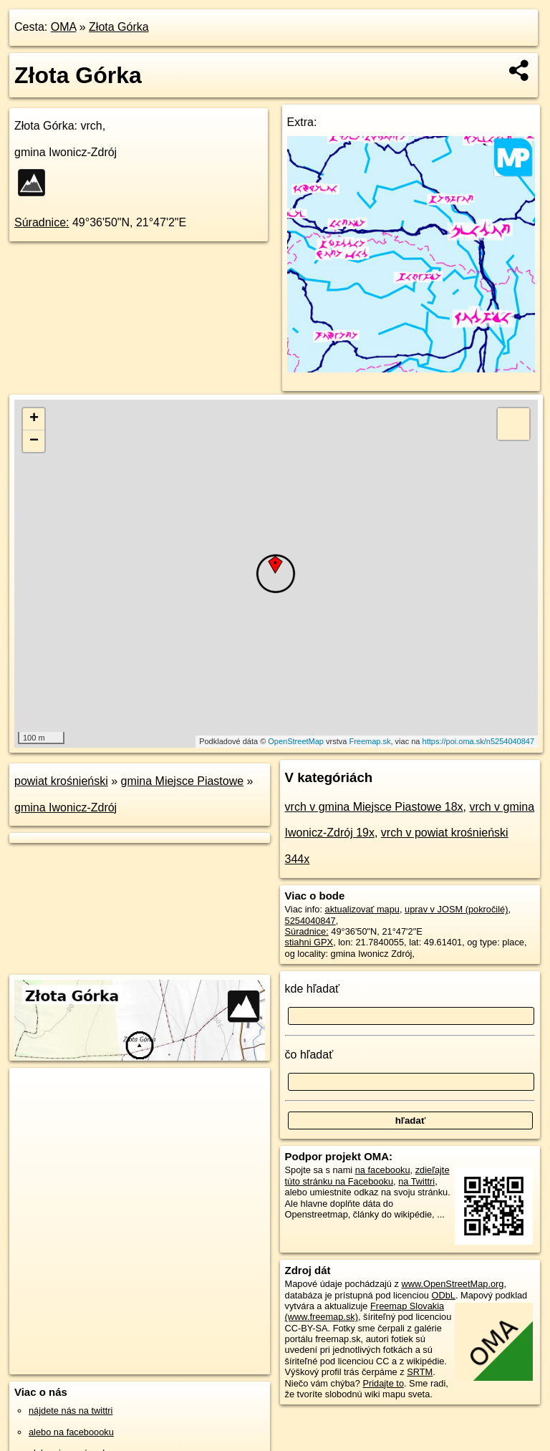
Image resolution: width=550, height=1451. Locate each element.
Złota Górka (119, 27)
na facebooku (382, 1170)
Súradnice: (41, 222)
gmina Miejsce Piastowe (182, 781)
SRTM (420, 1371)
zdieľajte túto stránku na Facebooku (367, 1175)
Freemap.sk (369, 741)
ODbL (443, 1295)
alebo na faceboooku (71, 1432)
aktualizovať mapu (362, 909)
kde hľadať (312, 989)
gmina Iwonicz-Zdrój (65, 807)
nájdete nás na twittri (70, 1410)
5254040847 (310, 920)
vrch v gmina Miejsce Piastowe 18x (374, 807)
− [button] (34, 441)
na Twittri (416, 1181)
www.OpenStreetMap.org (452, 1283)
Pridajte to (383, 1383)
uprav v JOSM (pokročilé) (456, 909)
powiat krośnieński (61, 781)
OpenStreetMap (296, 741)
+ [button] (34, 419)
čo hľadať (309, 1055)
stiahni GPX (309, 942)
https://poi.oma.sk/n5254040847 (479, 741)
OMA (64, 27)
